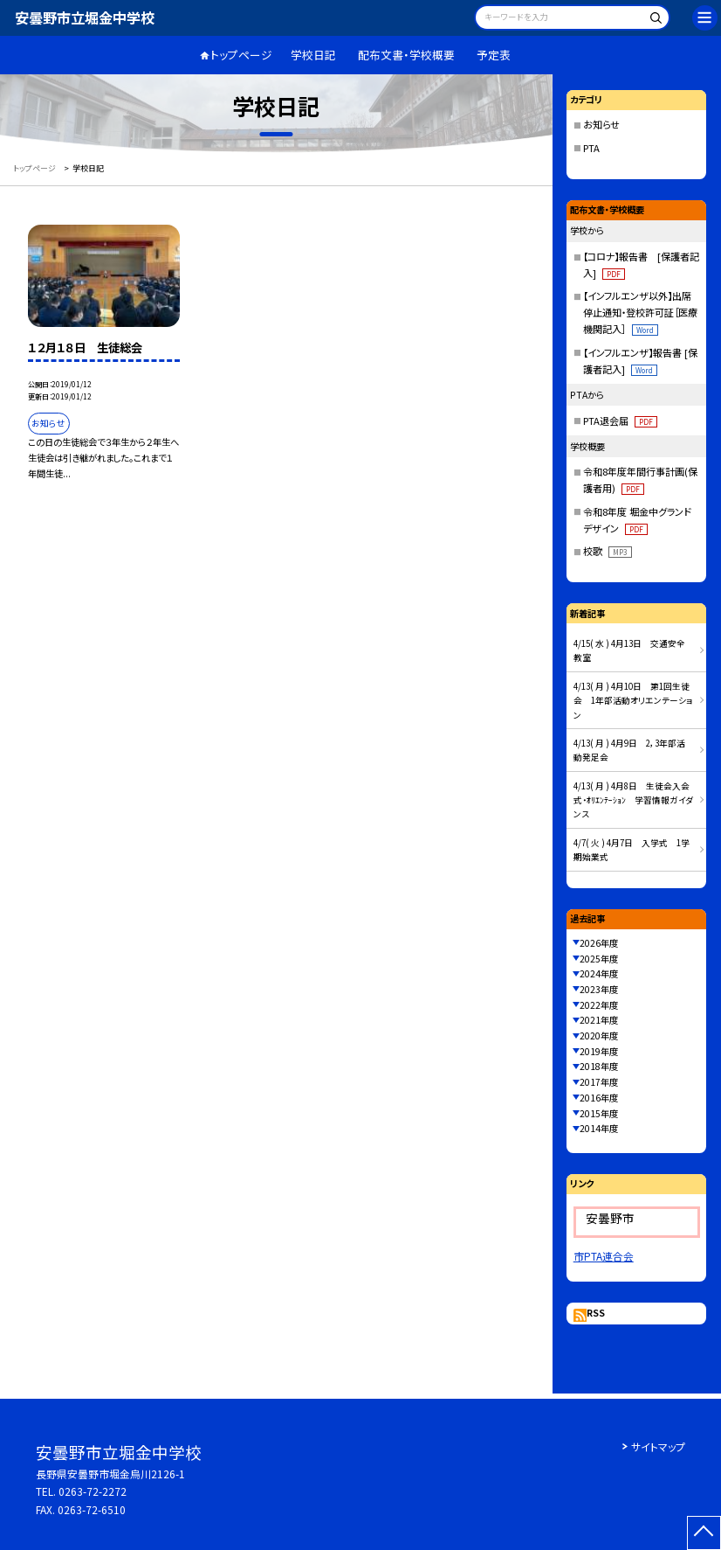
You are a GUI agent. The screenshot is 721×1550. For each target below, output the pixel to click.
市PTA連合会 (603, 1255)
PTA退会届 (619, 420)
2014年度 (599, 1128)
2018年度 (599, 1066)
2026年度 (599, 942)
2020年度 (599, 1035)
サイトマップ (658, 1446)
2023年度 (599, 989)
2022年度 (599, 1004)
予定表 (494, 54)
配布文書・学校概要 (406, 54)
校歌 (607, 551)
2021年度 (599, 1019)
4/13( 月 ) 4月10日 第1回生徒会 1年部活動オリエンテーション (633, 700)
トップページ (241, 54)
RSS (596, 1312)
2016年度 (599, 1097)
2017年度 (599, 1081)
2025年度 (599, 958)
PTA (591, 148)
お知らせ (601, 124)
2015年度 (599, 1113)
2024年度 (599, 973)
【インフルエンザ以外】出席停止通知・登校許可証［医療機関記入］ (640, 312)
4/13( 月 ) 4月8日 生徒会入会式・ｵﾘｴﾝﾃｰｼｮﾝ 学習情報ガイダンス (633, 800)
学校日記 (313, 54)
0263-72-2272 (92, 1491)
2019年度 (599, 1051)
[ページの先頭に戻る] (704, 1533)
